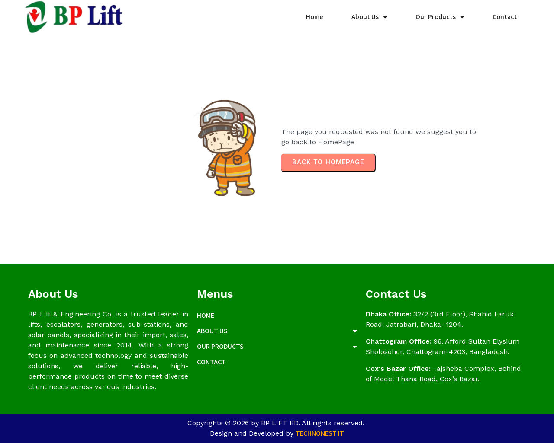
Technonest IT (320, 433)
